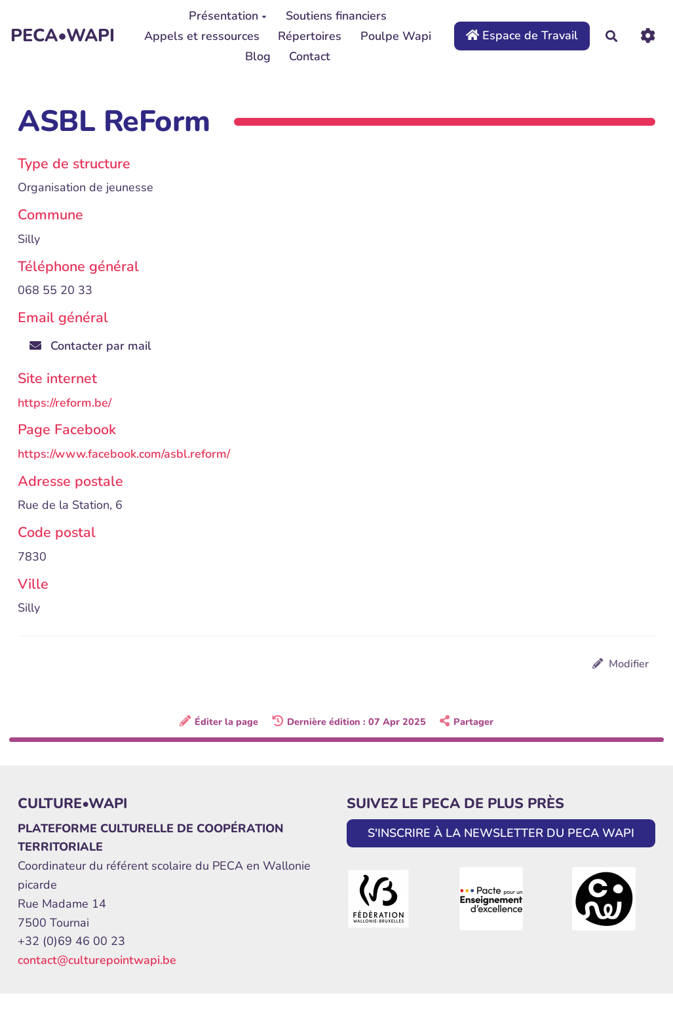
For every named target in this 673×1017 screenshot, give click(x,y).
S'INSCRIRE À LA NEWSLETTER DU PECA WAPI (501, 833)
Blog (258, 56)
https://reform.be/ (64, 403)
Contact (309, 56)
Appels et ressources (202, 36)
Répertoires (309, 36)
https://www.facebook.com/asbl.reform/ (124, 454)
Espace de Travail (522, 35)
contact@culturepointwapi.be (97, 960)
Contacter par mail (90, 346)
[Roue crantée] (648, 35)
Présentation (228, 16)
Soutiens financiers (336, 16)
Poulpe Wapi (395, 36)
